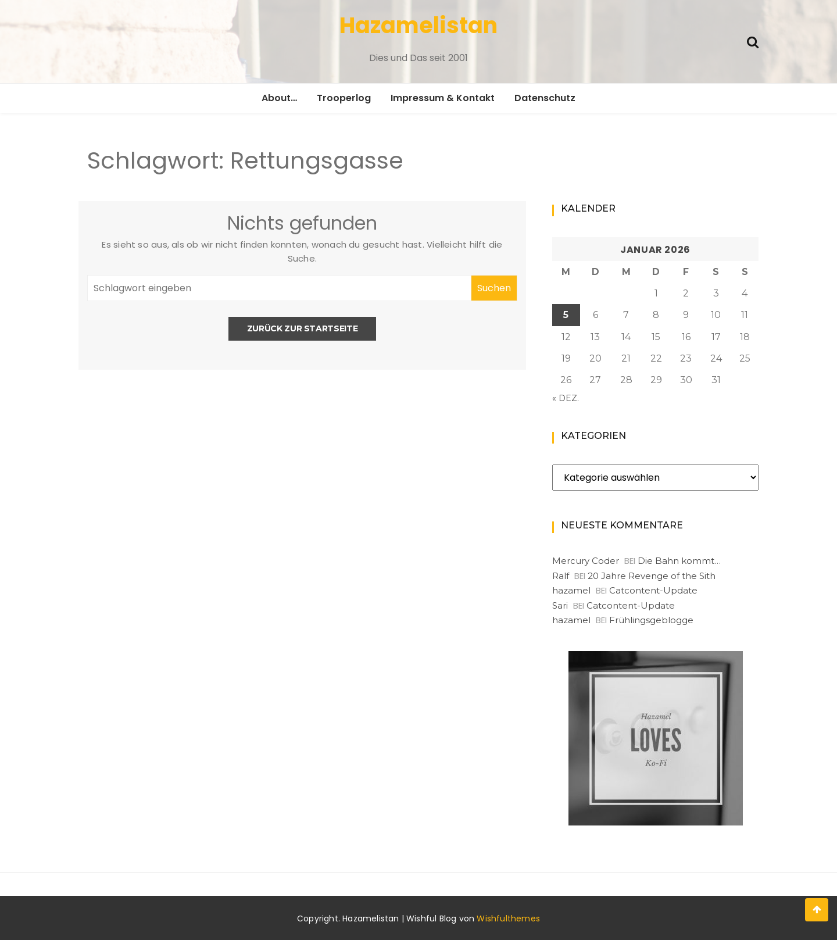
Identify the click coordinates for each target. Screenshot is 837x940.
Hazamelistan (418, 25)
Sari (560, 605)
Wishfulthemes (508, 918)
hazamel (571, 590)
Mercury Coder (585, 560)
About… (279, 98)
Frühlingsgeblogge (651, 620)
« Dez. (565, 398)
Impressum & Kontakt (443, 98)
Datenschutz (544, 98)
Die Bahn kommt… (679, 560)
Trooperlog (344, 98)
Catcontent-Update (653, 590)
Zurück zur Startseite (302, 328)
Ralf (560, 575)
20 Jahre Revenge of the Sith (652, 575)
